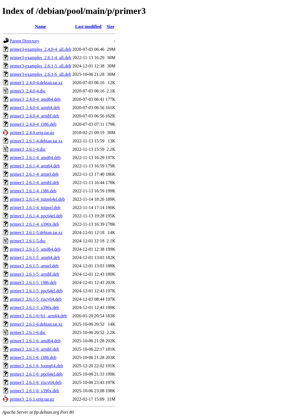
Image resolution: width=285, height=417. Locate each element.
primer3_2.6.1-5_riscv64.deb (36, 299)
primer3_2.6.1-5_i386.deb (33, 282)
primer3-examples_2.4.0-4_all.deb (40, 49)
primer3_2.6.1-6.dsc (28, 332)
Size (110, 26)
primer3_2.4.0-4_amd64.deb (35, 99)
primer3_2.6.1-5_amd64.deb (35, 249)
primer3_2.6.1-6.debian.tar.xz (36, 324)
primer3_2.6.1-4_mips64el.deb (37, 199)
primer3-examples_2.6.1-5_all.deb (40, 66)
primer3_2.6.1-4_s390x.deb (34, 224)
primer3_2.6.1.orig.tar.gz (32, 399)
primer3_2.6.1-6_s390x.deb (34, 390)
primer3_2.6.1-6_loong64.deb (36, 365)
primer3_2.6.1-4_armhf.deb (34, 182)
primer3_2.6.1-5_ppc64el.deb (36, 290)
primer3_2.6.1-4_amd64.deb (35, 157)
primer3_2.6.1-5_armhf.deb (34, 274)
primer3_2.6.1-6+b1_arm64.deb (38, 315)
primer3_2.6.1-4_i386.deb (33, 191)
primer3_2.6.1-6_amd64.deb (35, 340)
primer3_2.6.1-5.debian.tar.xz (36, 232)
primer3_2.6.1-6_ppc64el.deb (36, 374)
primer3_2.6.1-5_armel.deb (34, 265)
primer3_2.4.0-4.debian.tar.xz (36, 82)
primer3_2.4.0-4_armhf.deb (34, 116)
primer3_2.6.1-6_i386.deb (33, 357)
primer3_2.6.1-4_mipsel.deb (35, 207)
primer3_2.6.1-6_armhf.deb (34, 349)
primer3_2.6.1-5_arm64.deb (35, 257)
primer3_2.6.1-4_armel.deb (34, 174)
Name (40, 26)
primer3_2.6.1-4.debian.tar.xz (36, 141)
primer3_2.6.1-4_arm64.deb (35, 166)
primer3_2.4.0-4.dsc (28, 91)
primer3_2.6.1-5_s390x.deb (34, 307)
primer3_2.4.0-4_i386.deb (33, 124)
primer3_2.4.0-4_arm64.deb (35, 107)
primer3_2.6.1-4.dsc (28, 149)
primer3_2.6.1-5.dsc (28, 240)
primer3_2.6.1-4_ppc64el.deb (36, 215)
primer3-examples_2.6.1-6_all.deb (40, 74)
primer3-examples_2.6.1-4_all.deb (40, 57)
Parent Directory (24, 41)
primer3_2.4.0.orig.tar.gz (32, 132)
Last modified (88, 26)
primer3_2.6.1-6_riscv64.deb (36, 382)
